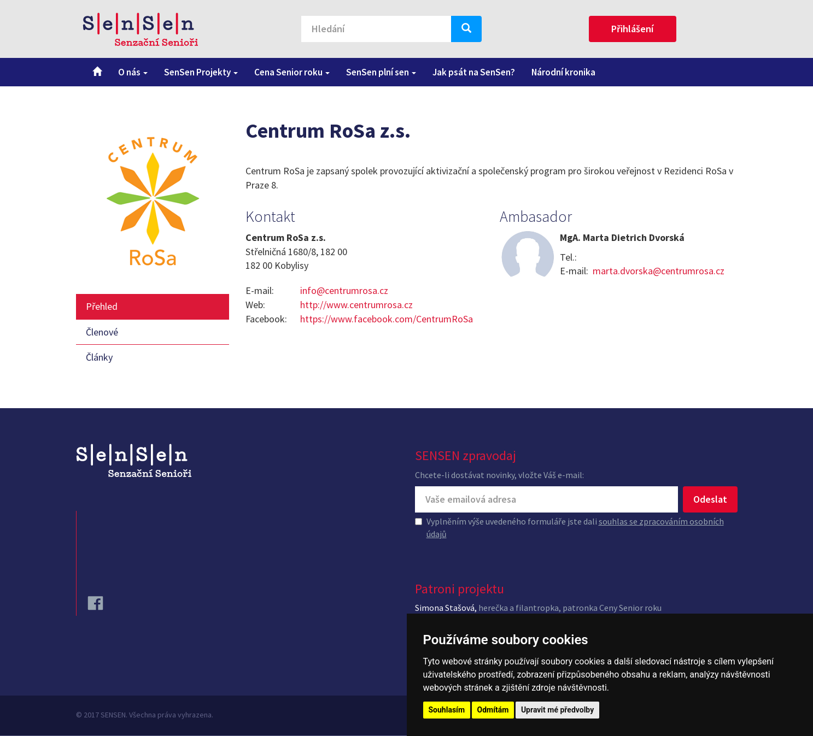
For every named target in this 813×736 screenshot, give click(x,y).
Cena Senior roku (292, 72)
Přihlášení (632, 28)
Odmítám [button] (493, 709)
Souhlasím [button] (447, 709)
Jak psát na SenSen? (473, 72)
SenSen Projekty (201, 72)
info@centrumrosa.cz (344, 290)
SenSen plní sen (381, 72)
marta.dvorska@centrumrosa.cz (658, 270)
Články (99, 357)
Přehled (102, 306)
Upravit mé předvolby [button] (557, 709)
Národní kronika (563, 72)
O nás (133, 72)
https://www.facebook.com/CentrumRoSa (386, 319)
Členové (102, 332)
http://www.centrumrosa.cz (356, 304)
